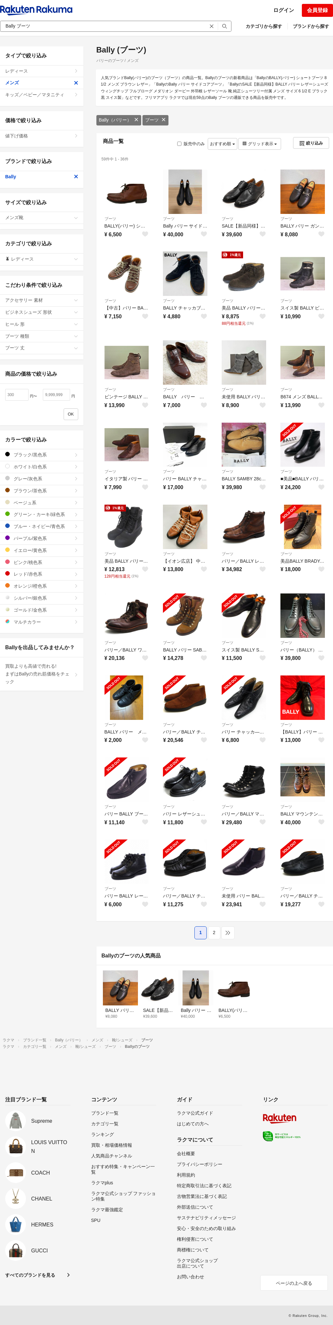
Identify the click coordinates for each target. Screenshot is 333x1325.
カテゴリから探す (264, 26)
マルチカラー (41, 622)
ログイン (283, 10)
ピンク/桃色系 (41, 562)
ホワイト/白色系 (41, 466)
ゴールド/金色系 (41, 610)
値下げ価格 (41, 135)
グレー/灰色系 (41, 478)
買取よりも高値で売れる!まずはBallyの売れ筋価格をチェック (41, 673)
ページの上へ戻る (294, 1283)
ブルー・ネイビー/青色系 (41, 526)
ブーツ (155, 120)
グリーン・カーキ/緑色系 (41, 514)
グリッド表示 (259, 143)
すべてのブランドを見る (30, 1275)
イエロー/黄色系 (41, 550)
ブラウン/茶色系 (41, 490)
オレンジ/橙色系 (41, 586)
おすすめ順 (222, 143)
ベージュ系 (41, 502)
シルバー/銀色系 (41, 598)
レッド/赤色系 (41, 574)
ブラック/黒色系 (41, 454)
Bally (41, 176)
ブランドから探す (311, 26)
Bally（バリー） (119, 120)
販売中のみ (191, 143)
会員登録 (317, 10)
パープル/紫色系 (41, 538)
